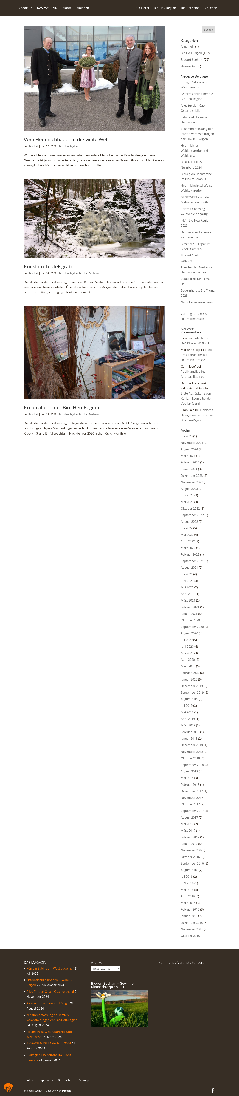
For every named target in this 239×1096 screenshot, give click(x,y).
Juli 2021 (187, 574)
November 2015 (192, 929)
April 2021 (188, 594)
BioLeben (210, 8)
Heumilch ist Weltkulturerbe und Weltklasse (194, 150)
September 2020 (192, 627)
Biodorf (23, 8)
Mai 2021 (187, 587)
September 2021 (192, 561)
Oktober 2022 (190, 508)
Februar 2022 (190, 554)
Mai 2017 (187, 824)
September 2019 (192, 692)
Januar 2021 (189, 614)
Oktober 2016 (190, 857)
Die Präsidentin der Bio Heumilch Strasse (196, 355)
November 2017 (192, 798)
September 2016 (192, 863)
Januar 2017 (189, 844)
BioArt (67, 8)
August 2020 (189, 633)
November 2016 (192, 850)
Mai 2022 (187, 535)
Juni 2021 (187, 581)
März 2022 (188, 548)
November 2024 (192, 443)
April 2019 (188, 719)
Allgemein (188, 46)
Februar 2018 (190, 785)
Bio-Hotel (142, 8)
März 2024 (188, 456)
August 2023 (189, 489)
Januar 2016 (189, 916)
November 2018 (192, 752)
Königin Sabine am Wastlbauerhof (50, 968)
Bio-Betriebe (190, 8)
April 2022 (188, 541)
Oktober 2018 (190, 758)
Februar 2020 (190, 673)
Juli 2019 (187, 706)
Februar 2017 (190, 837)
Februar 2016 (190, 909)
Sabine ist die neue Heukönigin (48, 1003)
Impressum (46, 1080)
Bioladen (82, 8)
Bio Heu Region (68, 146)
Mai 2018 (187, 778)
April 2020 (188, 660)
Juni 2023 (187, 495)
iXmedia (66, 1090)
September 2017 (192, 811)
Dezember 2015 (192, 923)
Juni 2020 (187, 646)
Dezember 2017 (192, 791)
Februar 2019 (190, 732)
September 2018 (192, 765)
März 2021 (188, 600)
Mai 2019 (187, 712)
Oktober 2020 (190, 620)
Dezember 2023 (192, 476)
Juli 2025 (187, 436)
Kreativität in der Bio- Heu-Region (61, 407)
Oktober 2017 (190, 804)
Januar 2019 (189, 738)
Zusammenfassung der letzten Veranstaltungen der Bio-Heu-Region (197, 134)
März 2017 (188, 830)
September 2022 (192, 515)
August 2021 (189, 567)
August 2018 (189, 771)
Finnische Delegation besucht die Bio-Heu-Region (197, 415)
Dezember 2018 (192, 745)
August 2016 (189, 870)
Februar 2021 (190, 607)
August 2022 (189, 522)
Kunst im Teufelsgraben (50, 266)
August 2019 (189, 699)
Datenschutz (66, 1080)
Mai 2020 (187, 653)
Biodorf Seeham (89, 273)
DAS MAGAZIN (47, 8)
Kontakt (29, 1080)
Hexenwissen (190, 66)
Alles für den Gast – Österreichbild (50, 992)
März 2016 (188, 903)
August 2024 (189, 449)
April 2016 (188, 896)
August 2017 (189, 817)
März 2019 (188, 725)
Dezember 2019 (192, 686)
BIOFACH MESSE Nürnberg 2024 (49, 1043)
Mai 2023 (187, 502)
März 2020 (188, 666)
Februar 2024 (190, 462)
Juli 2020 (187, 640)
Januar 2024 (189, 469)
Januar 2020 (189, 679)
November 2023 (192, 482)
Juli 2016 (187, 876)
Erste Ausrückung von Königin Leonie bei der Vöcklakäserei (196, 398)
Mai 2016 (187, 890)
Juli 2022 (187, 528)
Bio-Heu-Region (165, 8)
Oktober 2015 (190, 936)
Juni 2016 (187, 883)
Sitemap (84, 1080)
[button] (8, 1088)
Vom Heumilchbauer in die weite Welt (66, 139)
